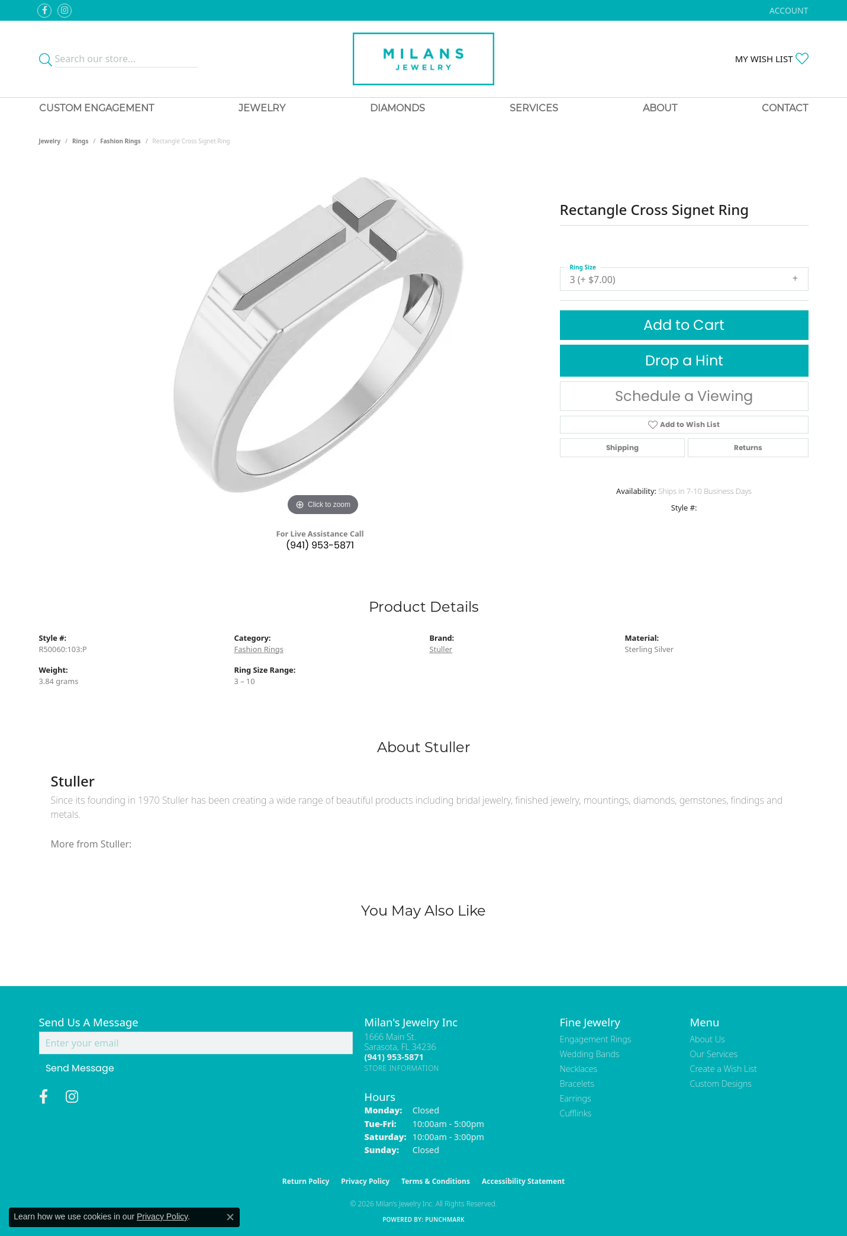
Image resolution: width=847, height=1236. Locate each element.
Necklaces (579, 1068)
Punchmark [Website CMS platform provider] (445, 1219)
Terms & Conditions (435, 1181)
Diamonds (397, 108)
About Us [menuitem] (707, 1039)
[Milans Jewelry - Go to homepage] (423, 59)
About (660, 108)
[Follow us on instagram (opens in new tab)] (64, 11)
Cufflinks (576, 1113)
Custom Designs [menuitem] (721, 1083)
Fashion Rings (120, 141)
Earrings (575, 1098)
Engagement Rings (596, 1039)
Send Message (80, 1068)
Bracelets (577, 1083)
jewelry (50, 141)
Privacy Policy (365, 1181)
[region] (323, 341)
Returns (748, 447)
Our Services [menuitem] (714, 1054)
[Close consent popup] (230, 1217)
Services (534, 108)
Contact (785, 108)
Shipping (622, 447)
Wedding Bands (590, 1054)
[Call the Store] (394, 1056)
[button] (787, 10)
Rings (80, 141)
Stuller (441, 649)
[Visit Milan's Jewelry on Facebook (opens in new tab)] (44, 11)
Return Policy (306, 1181)
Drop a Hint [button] (684, 360)
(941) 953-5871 (320, 545)
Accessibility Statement (523, 1181)
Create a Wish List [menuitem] (723, 1068)
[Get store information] (402, 1068)
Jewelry (262, 108)
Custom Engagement (96, 108)
